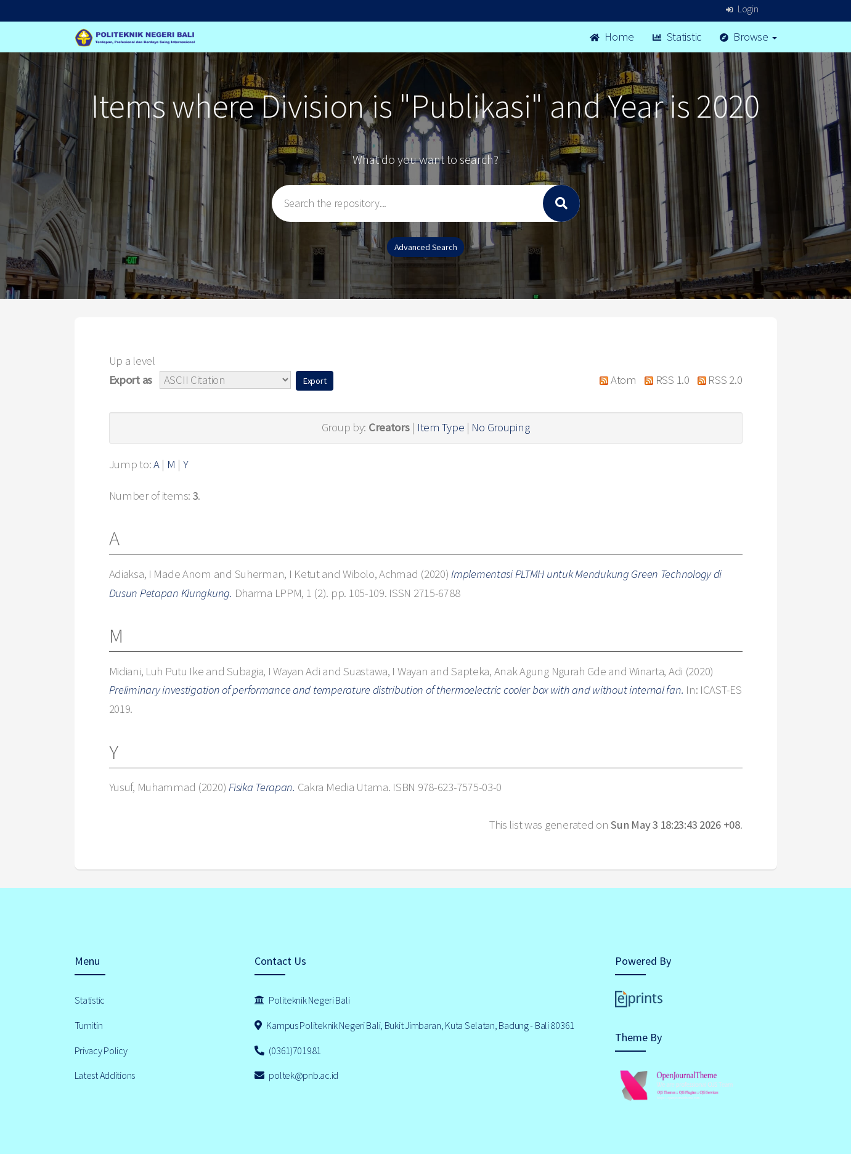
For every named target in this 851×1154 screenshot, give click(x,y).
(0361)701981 (287, 1050)
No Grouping (500, 427)
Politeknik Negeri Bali (301, 1000)
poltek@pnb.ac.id (296, 1075)
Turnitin (89, 1025)
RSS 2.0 (716, 380)
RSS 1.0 (664, 380)
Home (612, 37)
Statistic (677, 37)
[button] (315, 381)
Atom (615, 380)
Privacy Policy (101, 1050)
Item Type (440, 427)
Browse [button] (748, 37)
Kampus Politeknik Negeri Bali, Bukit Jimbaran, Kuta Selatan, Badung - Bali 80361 (414, 1025)
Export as (130, 380)
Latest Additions (105, 1075)
